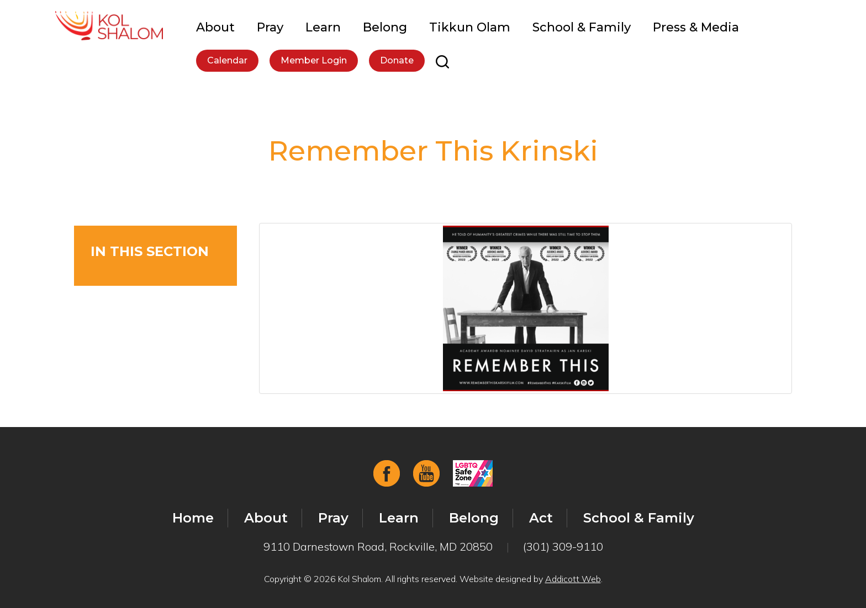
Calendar (227, 60)
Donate (397, 60)
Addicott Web (573, 578)
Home (193, 518)
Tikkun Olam (469, 27)
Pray (270, 27)
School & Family (581, 27)
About (215, 27)
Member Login (314, 60)
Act (541, 518)
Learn (323, 27)
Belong (385, 27)
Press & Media (696, 27)
